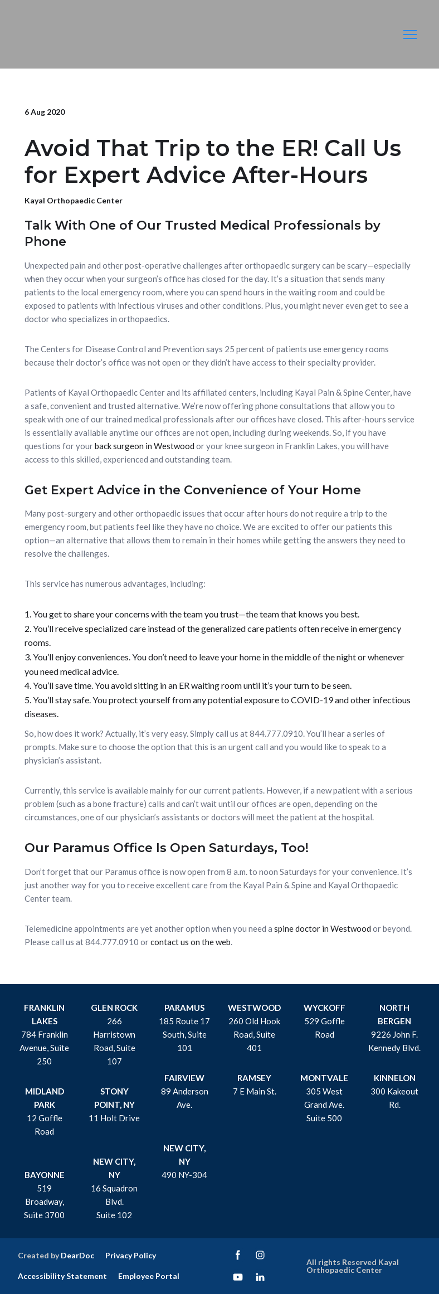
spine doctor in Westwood (322, 928)
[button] (238, 1255)
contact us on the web (190, 942)
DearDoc (77, 1255)
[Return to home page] (55, 35)
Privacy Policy (130, 1255)
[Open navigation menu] (410, 34)
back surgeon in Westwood (144, 446)
